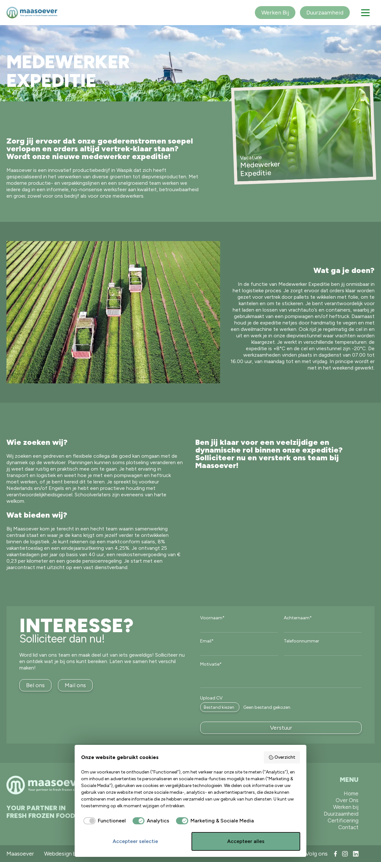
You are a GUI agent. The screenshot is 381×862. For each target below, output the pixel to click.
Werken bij (345, 807)
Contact (348, 827)
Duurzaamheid (324, 12)
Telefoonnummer (301, 641)
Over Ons (347, 800)
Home (351, 793)
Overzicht (282, 757)
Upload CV (211, 698)
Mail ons (75, 685)
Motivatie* (211, 664)
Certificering (343, 820)
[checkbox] (103, 821)
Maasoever (20, 853)
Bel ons (35, 685)
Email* (207, 641)
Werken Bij (275, 12)
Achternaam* (298, 618)
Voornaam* (212, 618)
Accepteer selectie (135, 841)
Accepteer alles (246, 841)
